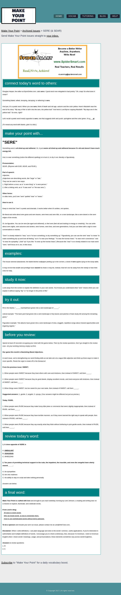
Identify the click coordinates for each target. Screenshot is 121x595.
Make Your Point (10, 30)
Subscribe (6, 562)
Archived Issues (31, 30)
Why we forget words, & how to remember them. (21, 516)
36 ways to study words (12, 513)
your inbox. (53, 35)
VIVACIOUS (9, 453)
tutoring (88, 16)
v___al (91, 119)
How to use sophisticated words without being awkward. (24, 519)
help (115, 16)
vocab (72, 16)
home (59, 16)
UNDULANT (9, 450)
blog (103, 16)
